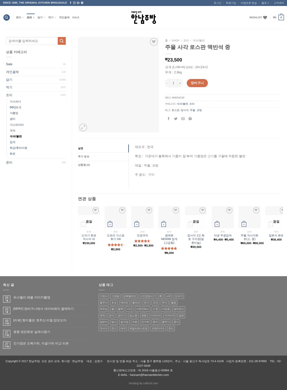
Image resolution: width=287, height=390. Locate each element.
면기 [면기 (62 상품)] (146, 302)
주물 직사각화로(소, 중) (249, 237)
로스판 (175, 110)
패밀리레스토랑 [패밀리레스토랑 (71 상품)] (139, 328)
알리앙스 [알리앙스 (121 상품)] (179, 308)
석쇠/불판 (16, 136)
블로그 (265, 2)
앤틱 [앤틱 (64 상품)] (102, 315)
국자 (12, 130)
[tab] (103, 148)
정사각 (185, 110)
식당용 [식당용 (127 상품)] (166, 308)
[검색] (6, 17)
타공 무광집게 (223, 235)
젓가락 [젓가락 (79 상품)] (145, 321)
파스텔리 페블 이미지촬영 (31, 297)
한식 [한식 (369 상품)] (171, 328)
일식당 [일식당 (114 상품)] (124, 321)
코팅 (199, 110)
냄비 (12, 118)
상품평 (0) (84, 164)
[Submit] (62, 41)
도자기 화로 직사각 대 (89, 237)
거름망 (14, 113)
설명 (80, 148)
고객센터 (279, 2)
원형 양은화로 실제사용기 (31, 331)
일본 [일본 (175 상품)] (181, 315)
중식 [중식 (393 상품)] (176, 321)
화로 (12, 153)
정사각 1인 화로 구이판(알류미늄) (195, 239)
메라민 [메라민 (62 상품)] (124, 302)
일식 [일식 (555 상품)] (114, 321)
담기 (41, 17)
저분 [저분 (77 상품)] (134, 321)
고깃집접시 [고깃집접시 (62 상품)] (146, 296)
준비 (20, 17)
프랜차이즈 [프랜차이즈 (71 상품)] (158, 328)
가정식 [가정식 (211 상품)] (104, 296)
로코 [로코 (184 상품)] (114, 302)
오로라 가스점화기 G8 (115, 237)
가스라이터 (17, 124)
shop (176, 40)
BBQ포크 (15, 107)
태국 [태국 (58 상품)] (123, 328)
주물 (192, 110)
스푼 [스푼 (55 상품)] (155, 308)
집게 (12, 142)
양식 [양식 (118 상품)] (111, 315)
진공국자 (142, 235)
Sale (75, 17)
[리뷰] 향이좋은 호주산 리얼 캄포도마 (40, 320)
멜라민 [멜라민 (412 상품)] (136, 302)
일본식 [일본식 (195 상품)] (104, 321)
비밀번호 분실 (249, 2)
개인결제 (64, 17)
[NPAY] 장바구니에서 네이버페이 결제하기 (43, 308)
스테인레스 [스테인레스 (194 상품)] (142, 308)
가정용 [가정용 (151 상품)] (115, 296)
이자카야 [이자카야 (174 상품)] (170, 315)
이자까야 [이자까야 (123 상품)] (155, 315)
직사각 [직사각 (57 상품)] (104, 328)
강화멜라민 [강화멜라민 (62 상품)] (129, 296)
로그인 (217, 2)
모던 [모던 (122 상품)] (155, 302)
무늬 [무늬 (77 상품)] (164, 302)
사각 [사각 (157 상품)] (129, 308)
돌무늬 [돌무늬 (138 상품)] (104, 302)
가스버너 (15, 101)
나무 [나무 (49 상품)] (168, 296)
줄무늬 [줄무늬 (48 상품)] (166, 321)
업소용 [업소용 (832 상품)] (133, 315)
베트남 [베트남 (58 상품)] (104, 308)
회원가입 (231, 2)
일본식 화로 (276, 235)
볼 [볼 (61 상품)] (112, 308)
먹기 (52, 17)
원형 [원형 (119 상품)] (143, 315)
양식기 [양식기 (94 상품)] (122, 315)
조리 (31, 17)
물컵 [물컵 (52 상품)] (173, 302)
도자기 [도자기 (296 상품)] (179, 296)
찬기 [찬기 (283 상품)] (114, 328)
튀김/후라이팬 (18, 147)
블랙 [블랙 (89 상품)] (120, 308)
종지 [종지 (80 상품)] (155, 321)
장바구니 (197, 83)
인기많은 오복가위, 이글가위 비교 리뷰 (41, 343)
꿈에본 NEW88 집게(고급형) (169, 239)
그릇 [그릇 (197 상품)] (159, 296)
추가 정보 (83, 156)
